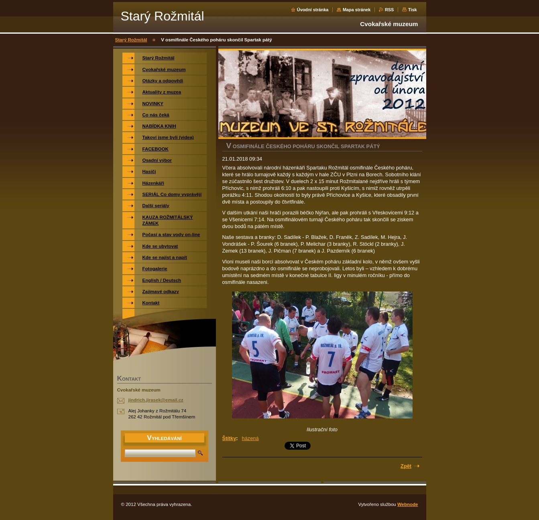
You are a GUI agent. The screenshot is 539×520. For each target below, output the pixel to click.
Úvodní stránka (313, 9)
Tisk (412, 9)
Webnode (407, 504)
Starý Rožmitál (131, 39)
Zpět (406, 466)
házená (250, 438)
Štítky (229, 438)
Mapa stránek (357, 9)
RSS (389, 9)
